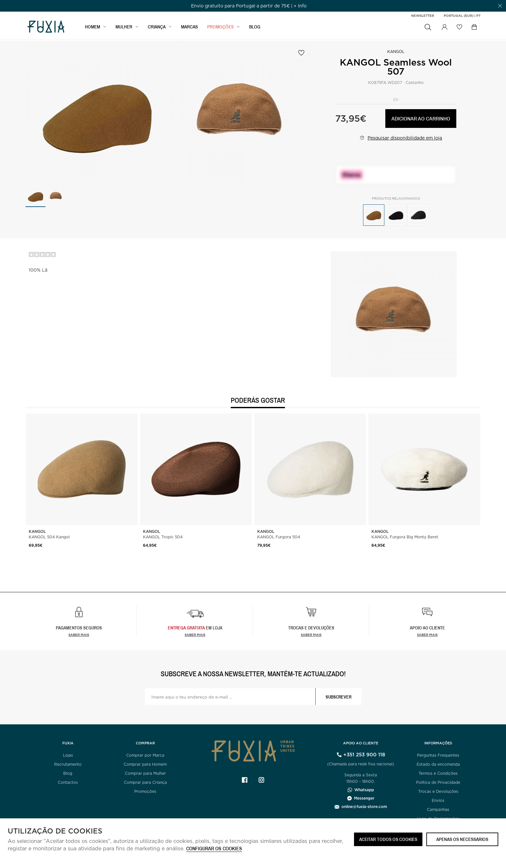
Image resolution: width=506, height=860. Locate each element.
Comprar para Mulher (145, 773)
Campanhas (438, 809)
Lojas (68, 755)
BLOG (254, 28)
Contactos (68, 782)
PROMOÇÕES (220, 28)
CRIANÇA (157, 28)
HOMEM (92, 28)
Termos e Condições (438, 773)
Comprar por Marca (145, 755)
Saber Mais (195, 635)
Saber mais (78, 635)
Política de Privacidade (438, 782)
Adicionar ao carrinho (420, 118)
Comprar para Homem (145, 764)
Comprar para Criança (145, 782)
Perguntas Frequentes (438, 755)
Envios (438, 800)
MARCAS (189, 28)
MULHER (124, 28)
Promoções (145, 791)
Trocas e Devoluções (438, 791)
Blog (67, 773)
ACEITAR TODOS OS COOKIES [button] (388, 839)
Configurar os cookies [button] (214, 849)
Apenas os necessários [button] (462, 839)
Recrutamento (68, 764)
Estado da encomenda (438, 764)
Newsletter (422, 15)
